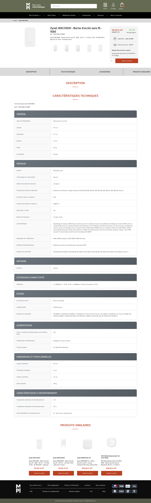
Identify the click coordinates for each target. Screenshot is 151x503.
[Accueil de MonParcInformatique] (18, 488)
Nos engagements (53, 485)
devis (117, 55)
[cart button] (122, 6)
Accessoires (91, 72)
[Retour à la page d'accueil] (35, 6)
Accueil (15, 20)
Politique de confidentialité (50, 491)
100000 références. (90, 501)
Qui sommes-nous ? (36, 485)
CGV (91, 491)
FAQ (31, 491)
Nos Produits (35, 15)
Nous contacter (100, 485)
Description (28, 72)
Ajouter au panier (127, 61)
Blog (103, 491)
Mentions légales (74, 491)
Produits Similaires (122, 72)
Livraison (87, 485)
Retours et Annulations (72, 485)
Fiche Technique (60, 72)
